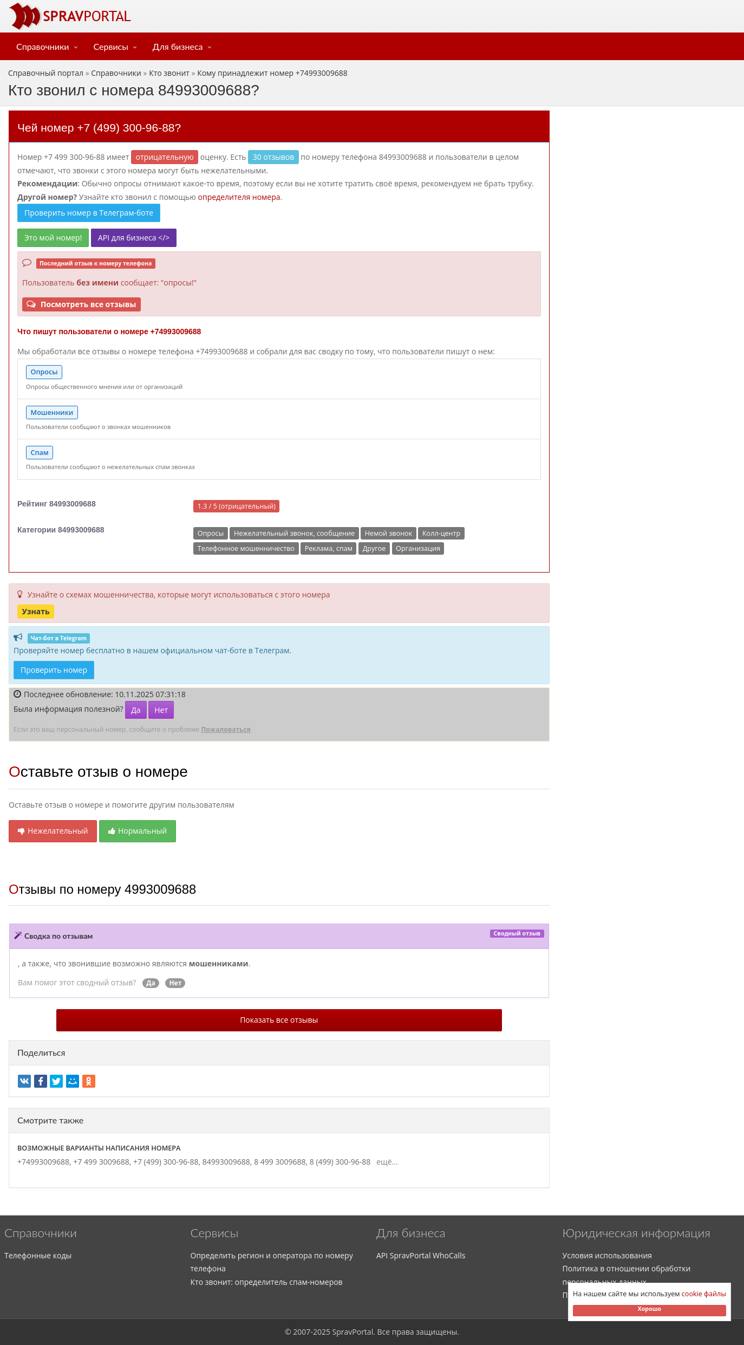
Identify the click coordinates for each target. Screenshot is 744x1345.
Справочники (42, 46)
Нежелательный (53, 831)
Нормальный (137, 831)
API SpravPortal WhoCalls (420, 1255)
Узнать (35, 611)
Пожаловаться (225, 729)
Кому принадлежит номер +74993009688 (272, 73)
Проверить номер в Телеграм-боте (88, 212)
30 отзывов (274, 157)
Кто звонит (169, 73)
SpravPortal (353, 1332)
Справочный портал (45, 73)
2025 (321, 1332)
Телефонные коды (37, 1255)
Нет (161, 710)
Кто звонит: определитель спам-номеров (267, 1282)
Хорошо (649, 1308)
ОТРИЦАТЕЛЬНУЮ (165, 157)
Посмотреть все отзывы (81, 304)
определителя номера (239, 197)
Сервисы (111, 46)
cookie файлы (704, 1293)
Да (135, 710)
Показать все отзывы (279, 1020)
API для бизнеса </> (133, 237)
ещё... (385, 1161)
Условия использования (607, 1255)
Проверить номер (54, 670)
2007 (301, 1332)
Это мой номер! (53, 237)
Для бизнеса (178, 46)
